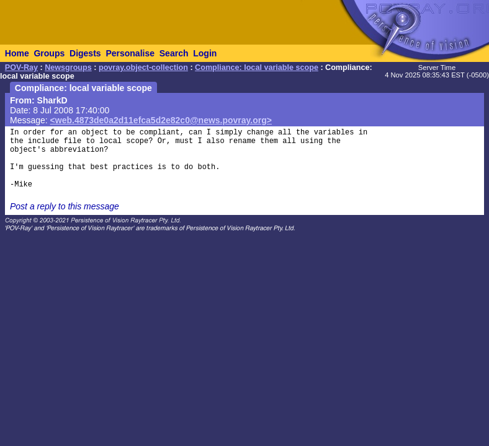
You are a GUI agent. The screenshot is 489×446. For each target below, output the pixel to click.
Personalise (130, 53)
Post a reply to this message (64, 206)
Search (174, 53)
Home (17, 53)
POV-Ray (21, 67)
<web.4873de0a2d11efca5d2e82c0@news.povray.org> (161, 120)
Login (205, 53)
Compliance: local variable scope (256, 67)
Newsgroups (68, 67)
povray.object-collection (143, 67)
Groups (49, 53)
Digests (85, 53)
